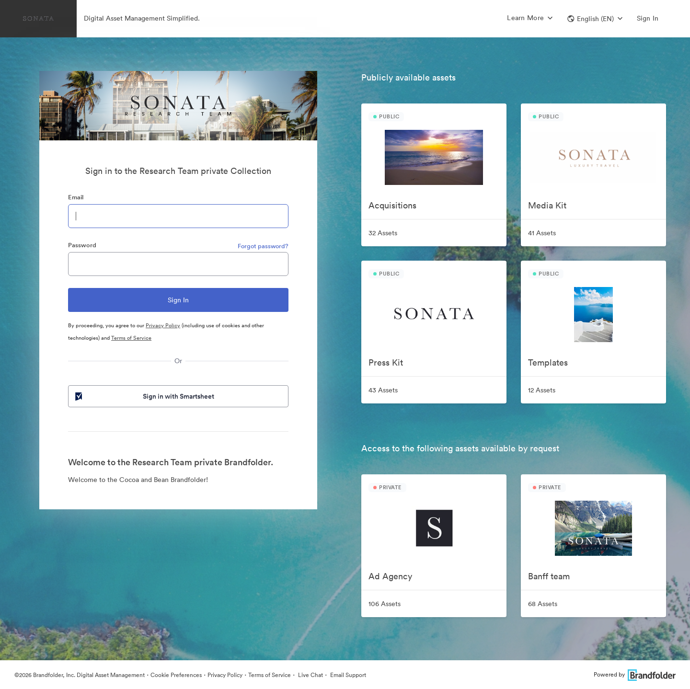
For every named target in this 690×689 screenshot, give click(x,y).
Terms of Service (131, 338)
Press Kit (385, 362)
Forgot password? (263, 246)
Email (75, 197)
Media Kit (547, 205)
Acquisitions (392, 205)
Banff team (549, 576)
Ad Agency (390, 576)
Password (82, 245)
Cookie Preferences (176, 675)
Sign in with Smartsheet (143, 396)
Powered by (635, 674)
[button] (595, 18)
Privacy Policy (163, 325)
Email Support (347, 675)
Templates (548, 362)
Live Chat (310, 675)
